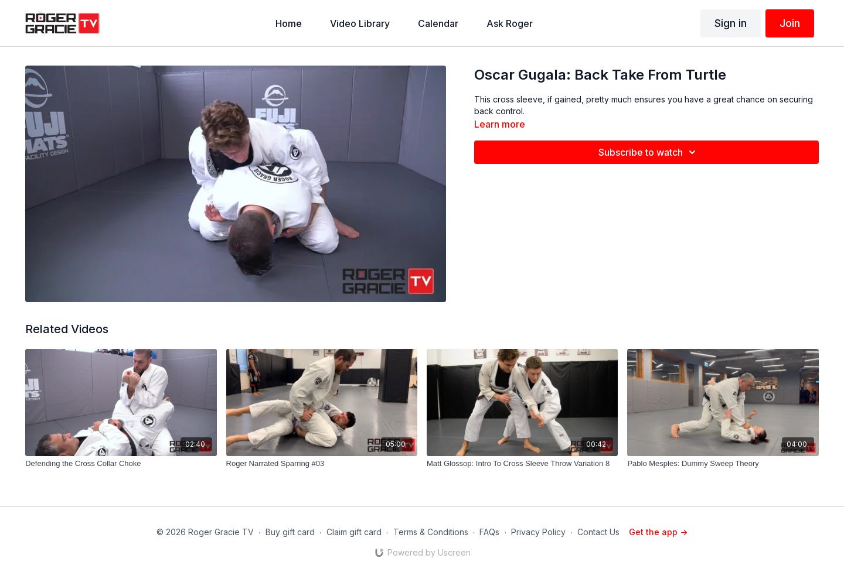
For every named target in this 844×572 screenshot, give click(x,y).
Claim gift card (354, 532)
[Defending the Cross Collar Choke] (120, 464)
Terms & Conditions (430, 532)
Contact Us (598, 532)
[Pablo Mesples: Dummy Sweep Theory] (722, 464)
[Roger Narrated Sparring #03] (321, 464)
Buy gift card (290, 532)
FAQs (489, 532)
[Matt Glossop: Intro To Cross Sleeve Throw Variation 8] (522, 464)
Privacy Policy (538, 532)
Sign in (730, 23)
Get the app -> (658, 532)
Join (790, 23)
